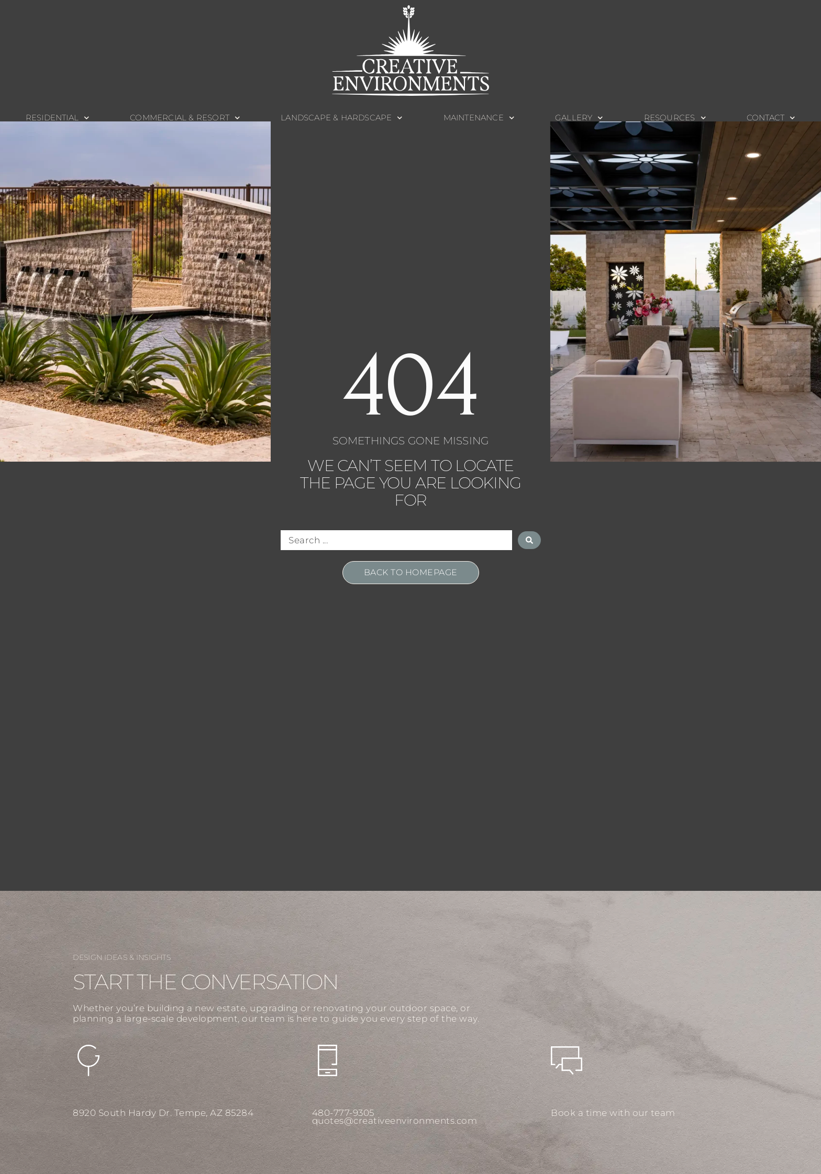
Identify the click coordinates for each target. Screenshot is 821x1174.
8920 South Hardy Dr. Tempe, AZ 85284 (163, 1113)
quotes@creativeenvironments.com (395, 1120)
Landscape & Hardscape (342, 118)
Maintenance (479, 118)
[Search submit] (529, 540)
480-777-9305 (343, 1113)
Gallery (579, 118)
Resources (675, 118)
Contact (771, 118)
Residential (58, 118)
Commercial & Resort (185, 118)
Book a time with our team (613, 1113)
